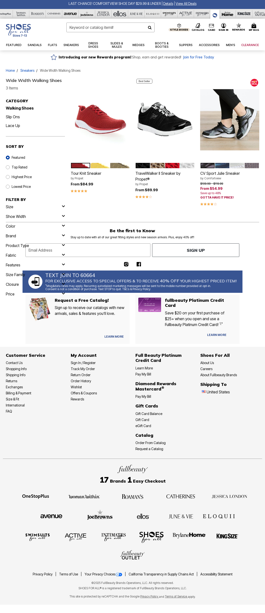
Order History (81, 381)
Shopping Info (16, 369)
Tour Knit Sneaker (100, 176)
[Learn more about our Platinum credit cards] (216, 335)
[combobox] (110, 27)
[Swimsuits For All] (169, 13)
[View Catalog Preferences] (114, 337)
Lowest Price (21, 186)
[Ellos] (120, 13)
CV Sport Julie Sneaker (229, 176)
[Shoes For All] (214, 14)
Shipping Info (15, 375)
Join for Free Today (198, 57)
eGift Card (143, 426)
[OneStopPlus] (35, 496)
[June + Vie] (181, 516)
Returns (11, 381)
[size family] (35, 275)
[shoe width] (35, 216)
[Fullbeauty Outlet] (132, 555)
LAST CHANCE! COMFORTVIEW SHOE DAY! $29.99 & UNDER (115, 3)
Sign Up (196, 250)
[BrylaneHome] (189, 536)
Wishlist (76, 387)
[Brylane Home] (227, 13)
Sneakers (27, 70)
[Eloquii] (153, 13)
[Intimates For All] (202, 13)
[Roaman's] (37, 13)
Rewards (77, 399)
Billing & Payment (18, 393)
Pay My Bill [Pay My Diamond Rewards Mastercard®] (143, 396)
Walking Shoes (20, 108)
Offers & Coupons (84, 393)
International (15, 405)
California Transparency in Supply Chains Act (162, 574)
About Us (207, 363)
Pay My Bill (143, 374)
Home (10, 70)
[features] (35, 265)
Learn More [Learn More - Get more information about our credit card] (144, 368)
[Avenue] (70, 13)
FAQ (9, 411)
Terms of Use (69, 574)
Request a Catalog (149, 449)
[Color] (35, 226)
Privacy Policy (43, 574)
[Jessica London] (103, 13)
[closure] (35, 284)
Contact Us (14, 363)
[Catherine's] (54, 13)
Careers (206, 369)
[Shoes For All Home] (18, 30)
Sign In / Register (83, 363)
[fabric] (35, 255)
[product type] (35, 245)
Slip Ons (13, 116)
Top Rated (19, 167)
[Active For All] (186, 13)
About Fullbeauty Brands (218, 375)
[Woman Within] (21, 13)
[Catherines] (180, 496)
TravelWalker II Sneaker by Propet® (165, 178)
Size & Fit (12, 399)
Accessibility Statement (216, 574)
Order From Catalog (150, 443)
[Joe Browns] (87, 13)
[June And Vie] (136, 13)
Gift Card (142, 420)
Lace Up (13, 125)
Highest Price (22, 177)
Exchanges (14, 387)
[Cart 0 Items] (254, 27)
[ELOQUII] (219, 515)
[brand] (35, 236)
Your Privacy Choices (104, 574)
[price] (35, 294)
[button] (168, 3)
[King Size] (244, 13)
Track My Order (83, 369)
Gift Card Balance (148, 414)
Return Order (81, 375)
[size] (35, 207)
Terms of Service (176, 596)
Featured (18, 157)
